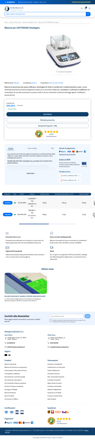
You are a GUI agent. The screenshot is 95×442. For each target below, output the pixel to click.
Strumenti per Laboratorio (13, 384)
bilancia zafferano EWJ (69, 176)
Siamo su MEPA (64, 159)
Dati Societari (52, 403)
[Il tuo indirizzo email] (66, 320)
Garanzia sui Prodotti (54, 396)
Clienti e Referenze (54, 374)
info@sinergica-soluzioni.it (16, 351)
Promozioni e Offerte (11, 403)
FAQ (52, 148)
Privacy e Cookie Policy (55, 400)
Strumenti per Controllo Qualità (15, 381)
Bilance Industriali (10, 368)
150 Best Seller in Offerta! (81, 2)
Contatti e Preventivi (54, 384)
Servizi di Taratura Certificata (14, 390)
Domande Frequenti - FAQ (47, 126)
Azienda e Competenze (55, 368)
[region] (47, 211)
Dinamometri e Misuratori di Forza (16, 374)
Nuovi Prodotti (9, 400)
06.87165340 (54, 346)
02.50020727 (11, 2)
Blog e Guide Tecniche (55, 387)
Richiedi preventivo (47, 120)
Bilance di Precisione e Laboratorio (16, 371)
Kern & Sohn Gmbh (56, 83)
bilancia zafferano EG (69, 180)
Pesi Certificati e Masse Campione (15, 387)
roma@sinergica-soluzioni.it (59, 351)
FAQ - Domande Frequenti (56, 381)
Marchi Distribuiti (10, 396)
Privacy (75, 324)
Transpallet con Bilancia (12, 377)
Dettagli (10, 148)
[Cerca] (47, 14)
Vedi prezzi (47, 114)
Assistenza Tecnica (54, 377)
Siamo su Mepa (32, 148)
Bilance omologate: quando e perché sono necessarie (25, 300)
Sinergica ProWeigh (11, 393)
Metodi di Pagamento (54, 393)
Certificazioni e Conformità (56, 371)
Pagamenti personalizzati (67, 154)
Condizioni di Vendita (54, 390)
